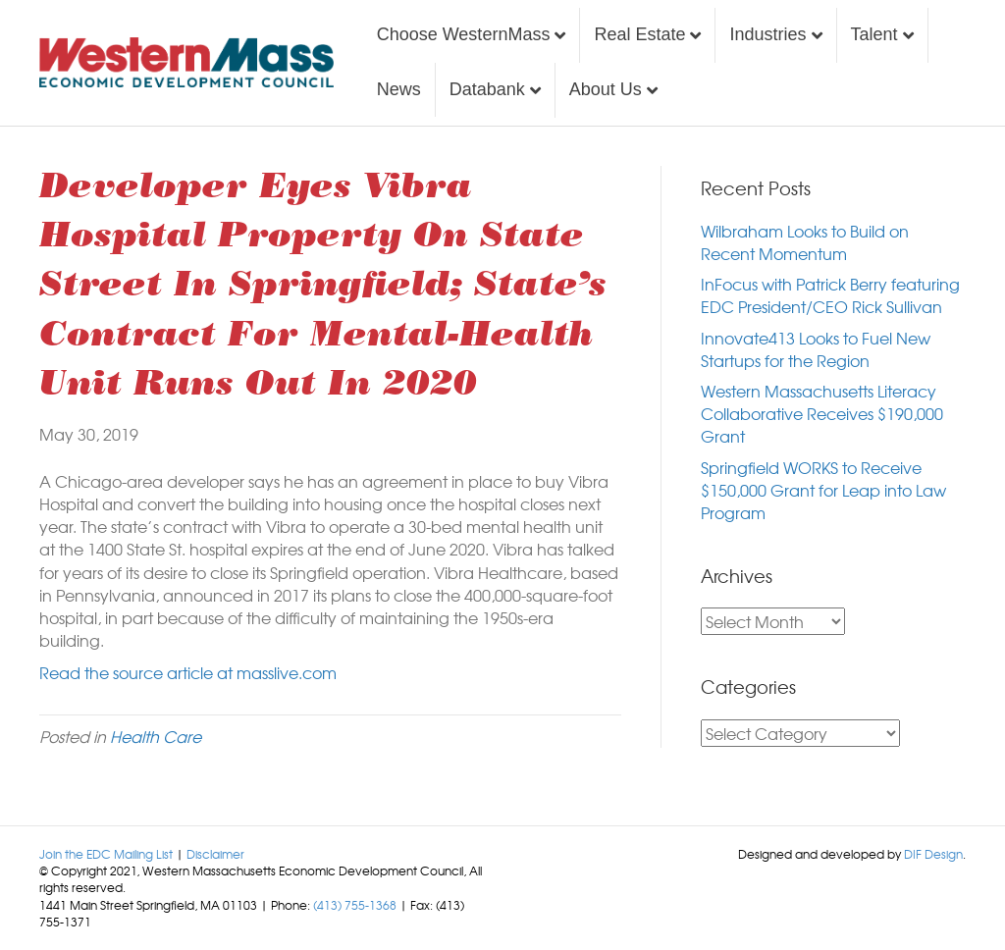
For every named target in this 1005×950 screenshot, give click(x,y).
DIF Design (933, 854)
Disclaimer (215, 854)
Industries (767, 34)
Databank (487, 89)
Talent (874, 34)
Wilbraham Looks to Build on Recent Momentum (805, 242)
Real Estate (639, 34)
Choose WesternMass (464, 34)
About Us (605, 89)
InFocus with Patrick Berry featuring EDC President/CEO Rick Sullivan (830, 295)
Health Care (155, 736)
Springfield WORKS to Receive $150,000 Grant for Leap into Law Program (823, 489)
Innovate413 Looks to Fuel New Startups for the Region (815, 349)
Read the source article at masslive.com (188, 672)
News (399, 89)
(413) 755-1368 (355, 905)
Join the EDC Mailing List (106, 854)
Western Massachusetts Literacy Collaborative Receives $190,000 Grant (822, 413)
